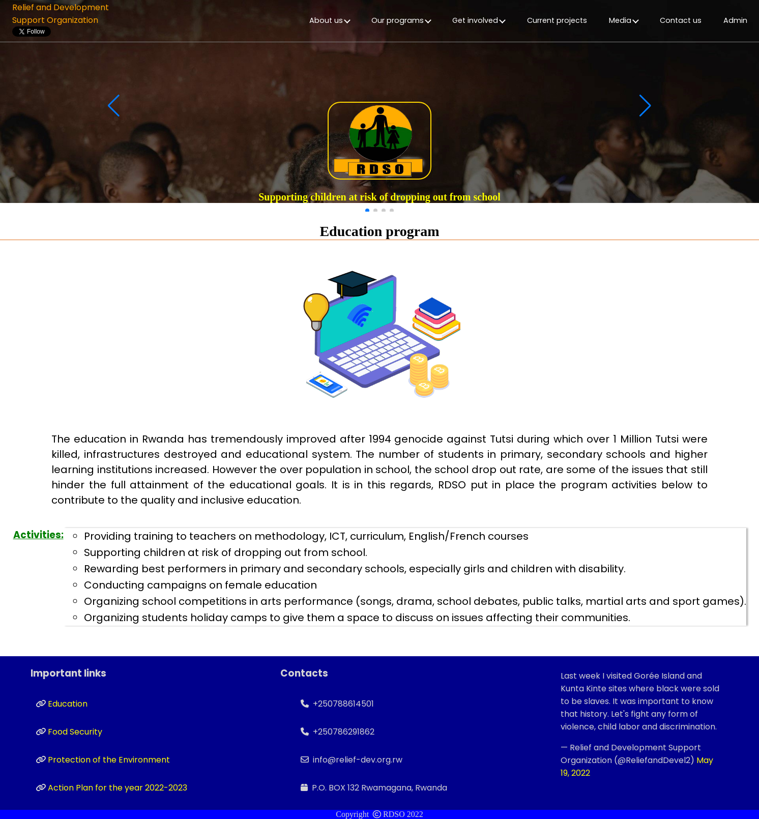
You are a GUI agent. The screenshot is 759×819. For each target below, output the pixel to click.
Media (624, 20)
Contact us (681, 20)
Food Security (75, 732)
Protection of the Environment (109, 760)
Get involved (479, 20)
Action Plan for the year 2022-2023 (117, 788)
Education (67, 704)
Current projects (557, 20)
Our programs (401, 20)
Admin (735, 20)
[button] (367, 211)
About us (330, 20)
